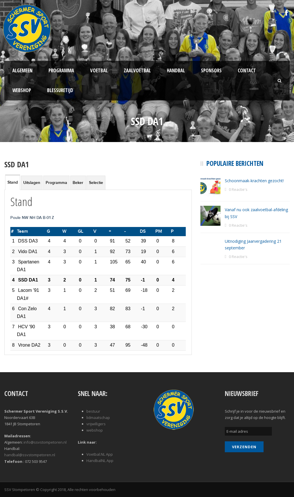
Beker (78, 182)
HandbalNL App (99, 460)
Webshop (21, 90)
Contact (247, 70)
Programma (61, 70)
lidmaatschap (98, 417)
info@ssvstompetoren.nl (45, 442)
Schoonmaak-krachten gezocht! (254, 180)
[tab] (12, 182)
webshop (94, 430)
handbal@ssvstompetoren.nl (29, 454)
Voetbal (99, 70)
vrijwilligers (96, 423)
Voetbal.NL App (99, 454)
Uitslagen (31, 182)
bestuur (93, 411)
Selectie (96, 182)
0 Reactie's (238, 189)
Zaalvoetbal (137, 70)
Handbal (176, 70)
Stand (12, 182)
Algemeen (22, 70)
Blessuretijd (60, 90)
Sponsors (211, 70)
